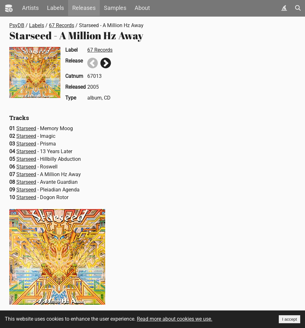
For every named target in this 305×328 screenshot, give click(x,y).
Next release (105, 63)
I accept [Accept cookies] (289, 319)
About (142, 8)
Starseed (26, 128)
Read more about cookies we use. (174, 319)
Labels (55, 8)
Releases (84, 8)
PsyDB (16, 25)
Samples (115, 8)
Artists (30, 8)
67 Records (61, 25)
